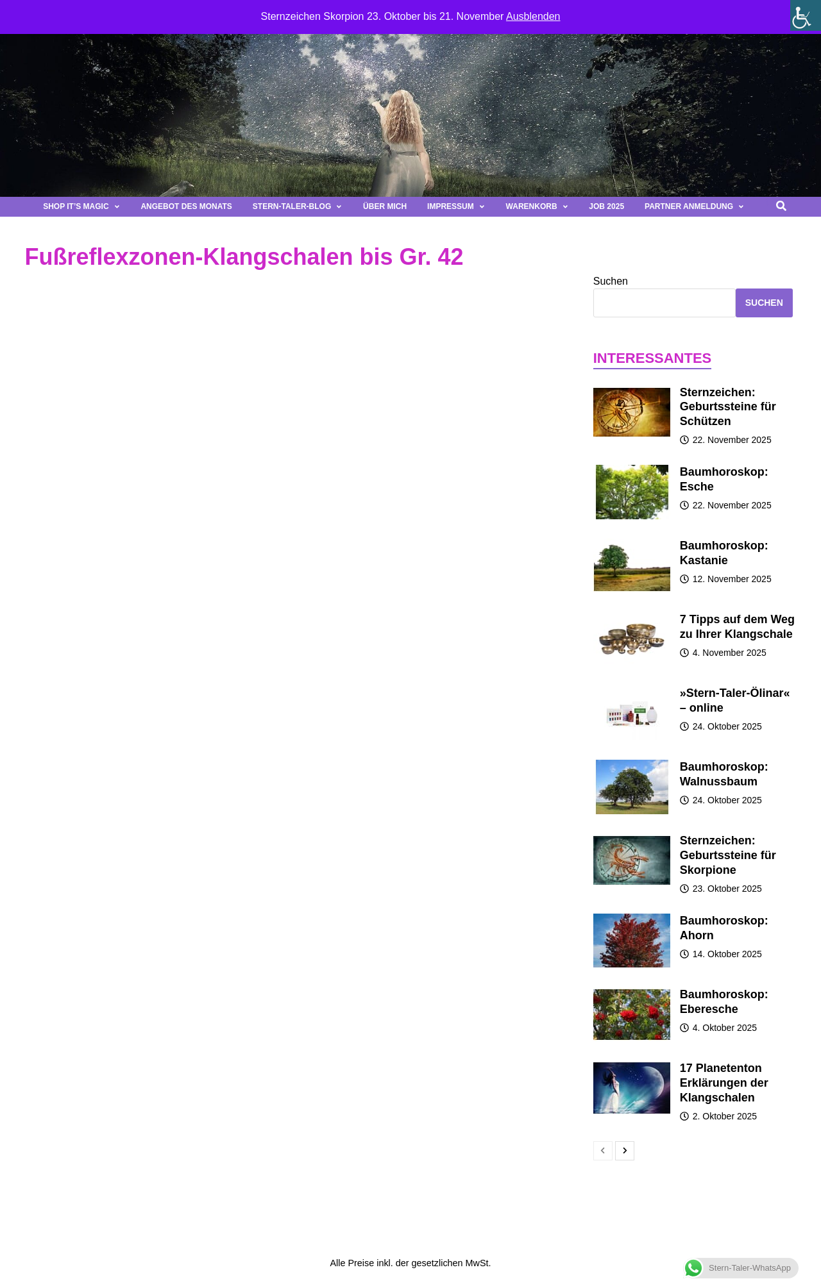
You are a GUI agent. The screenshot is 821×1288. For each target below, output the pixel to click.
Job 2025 (606, 206)
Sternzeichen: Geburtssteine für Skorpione (728, 855)
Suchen (610, 281)
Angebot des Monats (186, 206)
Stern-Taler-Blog (298, 206)
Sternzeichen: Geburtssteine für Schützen (728, 407)
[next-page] (624, 1150)
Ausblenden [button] (533, 16)
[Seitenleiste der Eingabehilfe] (805, 15)
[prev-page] (603, 1150)
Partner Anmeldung (695, 206)
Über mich (385, 206)
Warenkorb (537, 206)
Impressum (456, 206)
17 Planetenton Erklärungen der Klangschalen (724, 1083)
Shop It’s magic (81, 206)
